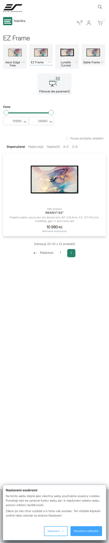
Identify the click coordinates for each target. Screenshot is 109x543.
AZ (66, 147)
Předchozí (43, 253)
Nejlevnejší (36, 147)
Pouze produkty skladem (86, 138)
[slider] (6, 112)
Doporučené (16, 147)
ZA (75, 147)
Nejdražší (53, 147)
